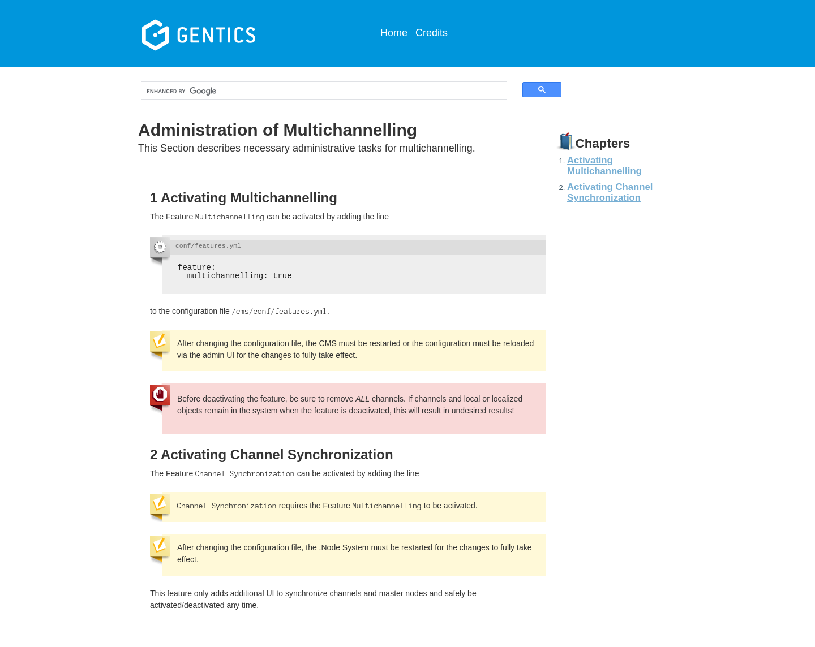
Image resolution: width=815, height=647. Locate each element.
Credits (431, 32)
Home (394, 32)
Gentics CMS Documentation (226, 33)
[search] (314, 91)
